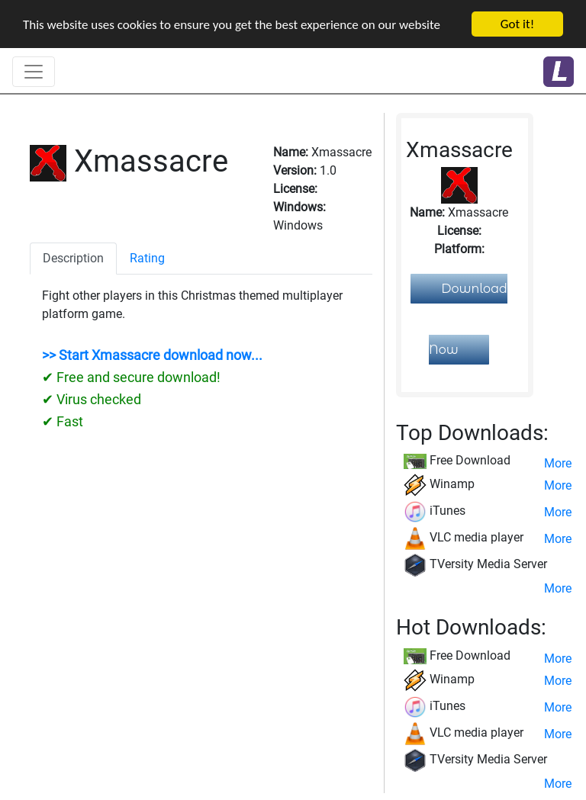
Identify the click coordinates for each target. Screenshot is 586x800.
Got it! (517, 24)
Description (73, 258)
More (558, 463)
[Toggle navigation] (33, 71)
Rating (147, 258)
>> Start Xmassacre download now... (152, 355)
